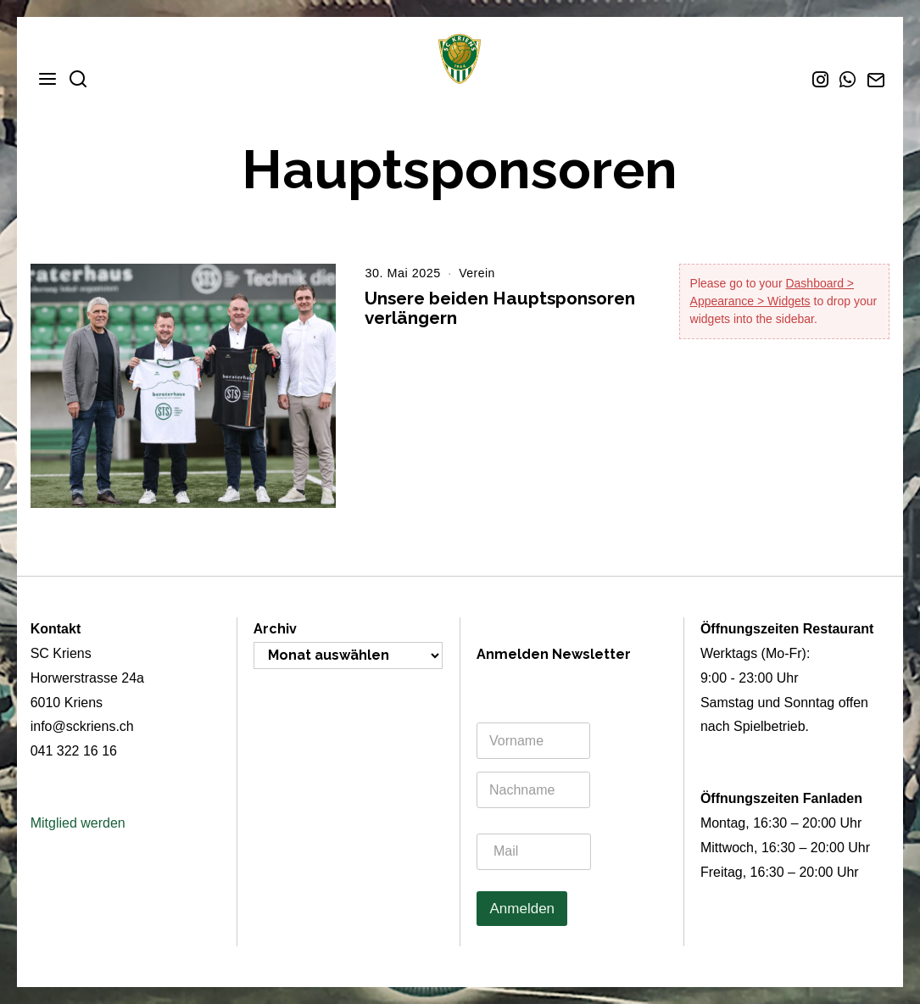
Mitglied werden (78, 823)
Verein (477, 273)
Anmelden (522, 909)
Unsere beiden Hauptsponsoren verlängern (500, 307)
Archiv (275, 629)
